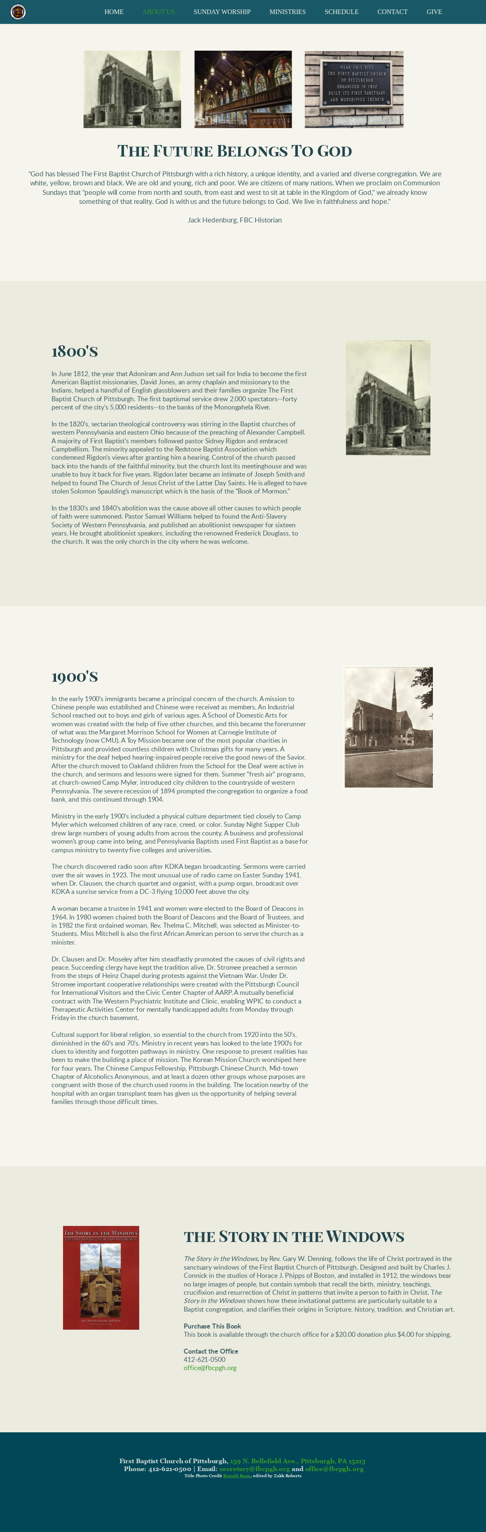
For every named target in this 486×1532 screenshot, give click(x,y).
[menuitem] (114, 12)
